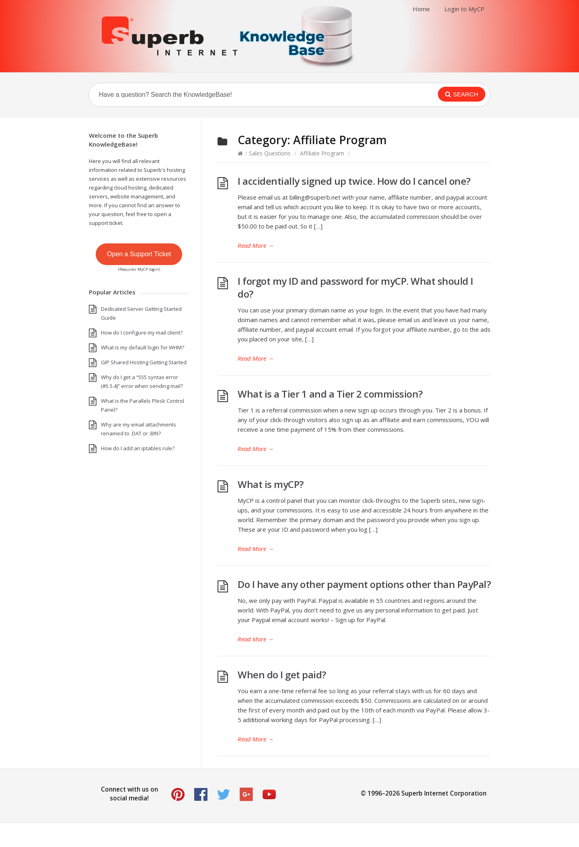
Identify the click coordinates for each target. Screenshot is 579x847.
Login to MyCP (464, 9)
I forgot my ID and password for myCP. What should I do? (355, 287)
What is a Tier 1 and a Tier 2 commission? (330, 393)
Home (421, 9)
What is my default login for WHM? (142, 347)
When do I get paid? (282, 674)
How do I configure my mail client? (142, 332)
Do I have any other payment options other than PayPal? (364, 584)
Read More (256, 245)
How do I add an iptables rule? (138, 448)
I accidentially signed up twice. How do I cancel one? (354, 181)
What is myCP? (271, 484)
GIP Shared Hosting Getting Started (144, 362)
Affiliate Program (322, 153)
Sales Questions (270, 153)
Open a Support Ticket (139, 254)
